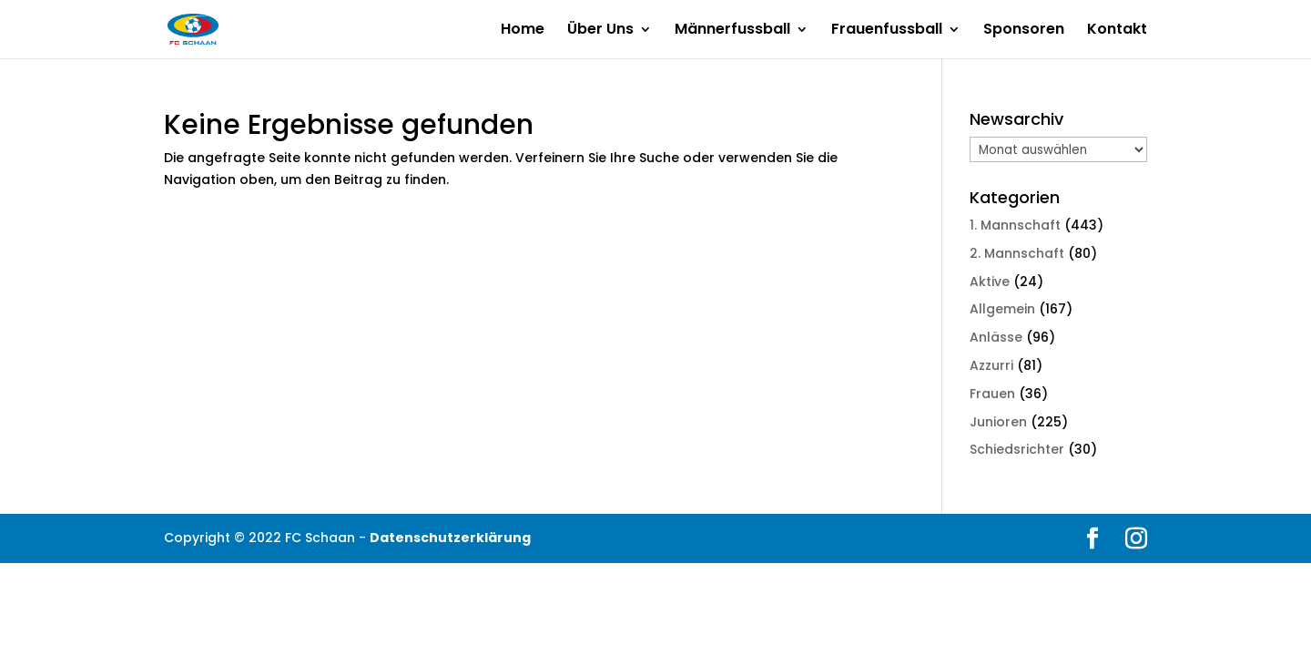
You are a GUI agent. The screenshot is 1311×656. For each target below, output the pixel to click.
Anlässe (996, 337)
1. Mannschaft (1015, 225)
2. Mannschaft (1017, 253)
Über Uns (600, 31)
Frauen (992, 393)
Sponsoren (1023, 31)
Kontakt (1117, 31)
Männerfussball (732, 31)
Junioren (998, 422)
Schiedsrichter (1017, 449)
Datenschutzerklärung (450, 537)
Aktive (990, 281)
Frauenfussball (886, 31)
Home (522, 31)
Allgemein (1002, 309)
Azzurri (991, 365)
